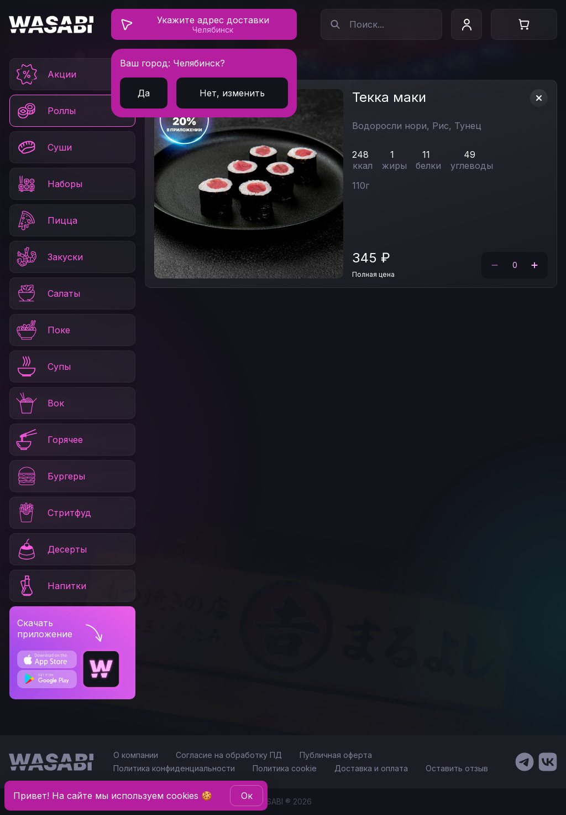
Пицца (45, 220)
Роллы (45, 111)
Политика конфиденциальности (174, 768)
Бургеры (49, 476)
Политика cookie (285, 768)
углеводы (471, 165)
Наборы (48, 184)
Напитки (50, 586)
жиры (394, 165)
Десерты (50, 549)
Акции (45, 74)
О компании (135, 755)
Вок (39, 403)
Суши (43, 147)
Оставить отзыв (457, 768)
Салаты (47, 293)
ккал (363, 165)
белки (428, 165)
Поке (42, 330)
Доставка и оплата (371, 768)
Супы (42, 366)
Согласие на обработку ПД (229, 755)
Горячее (48, 439)
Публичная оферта (336, 755)
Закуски (48, 257)
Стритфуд (52, 513)
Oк (247, 795)
